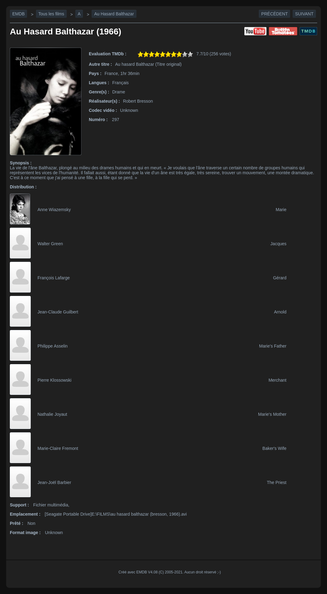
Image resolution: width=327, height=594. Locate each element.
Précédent (274, 13)
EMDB (18, 13)
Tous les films (51, 13)
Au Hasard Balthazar (114, 13)
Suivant (304, 13)
